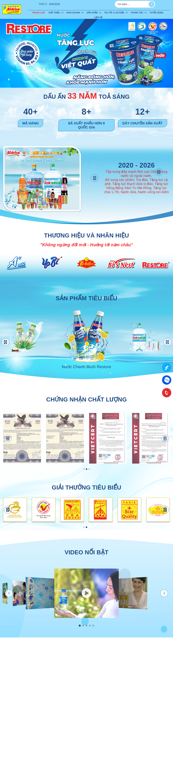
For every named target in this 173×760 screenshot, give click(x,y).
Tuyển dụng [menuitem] (156, 13)
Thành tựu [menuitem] (137, 13)
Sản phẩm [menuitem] (92, 13)
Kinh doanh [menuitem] (73, 13)
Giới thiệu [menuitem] (54, 13)
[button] (20, 53)
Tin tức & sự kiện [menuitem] (114, 13)
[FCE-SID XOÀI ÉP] (65, 438)
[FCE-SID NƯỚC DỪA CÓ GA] (22, 438)
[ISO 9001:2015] (108, 438)
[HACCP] (151, 438)
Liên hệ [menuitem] (98, 17)
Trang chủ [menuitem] (38, 13)
